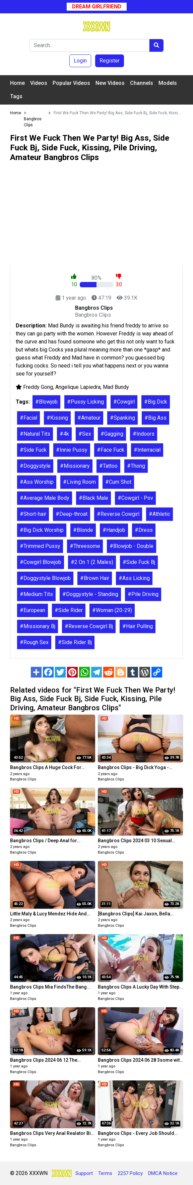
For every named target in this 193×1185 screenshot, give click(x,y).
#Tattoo (108, 466)
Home (17, 83)
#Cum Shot (118, 482)
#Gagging (112, 434)
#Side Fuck (33, 450)
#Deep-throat (71, 514)
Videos (38, 83)
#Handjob (114, 530)
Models (167, 83)
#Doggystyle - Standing (90, 594)
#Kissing (57, 418)
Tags (16, 96)
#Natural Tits (35, 434)
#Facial (28, 418)
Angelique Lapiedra (78, 387)
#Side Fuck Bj (139, 562)
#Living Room (79, 482)
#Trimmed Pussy (40, 546)
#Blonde (83, 530)
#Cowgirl (124, 402)
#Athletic (159, 514)
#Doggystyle (35, 466)
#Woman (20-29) (112, 610)
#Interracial (147, 450)
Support (84, 1173)
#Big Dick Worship (42, 530)
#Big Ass (155, 418)
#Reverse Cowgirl (118, 514)
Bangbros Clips (23, 779)
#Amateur (89, 418)
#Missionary (75, 466)
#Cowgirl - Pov (135, 498)
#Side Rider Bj (75, 642)
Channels (141, 83)
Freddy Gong (38, 387)
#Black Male (93, 498)
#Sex (84, 434)
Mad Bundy (116, 387)
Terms (105, 1173)
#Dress (144, 530)
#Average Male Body (44, 498)
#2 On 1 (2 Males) (92, 562)
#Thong (136, 466)
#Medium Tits (36, 594)
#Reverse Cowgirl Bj (89, 626)
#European (32, 610)
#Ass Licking (134, 578)
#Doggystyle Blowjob (45, 578)
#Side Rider (69, 610)
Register (110, 60)
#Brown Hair (94, 578)
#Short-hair (33, 514)
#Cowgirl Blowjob (40, 562)
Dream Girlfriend (96, 6)
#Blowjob (46, 402)
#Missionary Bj (37, 626)
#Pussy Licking (85, 402)
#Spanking (122, 418)
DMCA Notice (163, 1173)
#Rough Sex (34, 642)
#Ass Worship (37, 482)
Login (80, 60)
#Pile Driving (143, 594)
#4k (64, 434)
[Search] (89, 45)
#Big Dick (155, 402)
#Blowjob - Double (131, 546)
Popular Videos (71, 83)
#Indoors (143, 434)
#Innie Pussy (71, 450)
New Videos (110, 83)
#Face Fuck (110, 450)
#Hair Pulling (137, 626)
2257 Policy (130, 1173)
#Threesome (85, 546)
